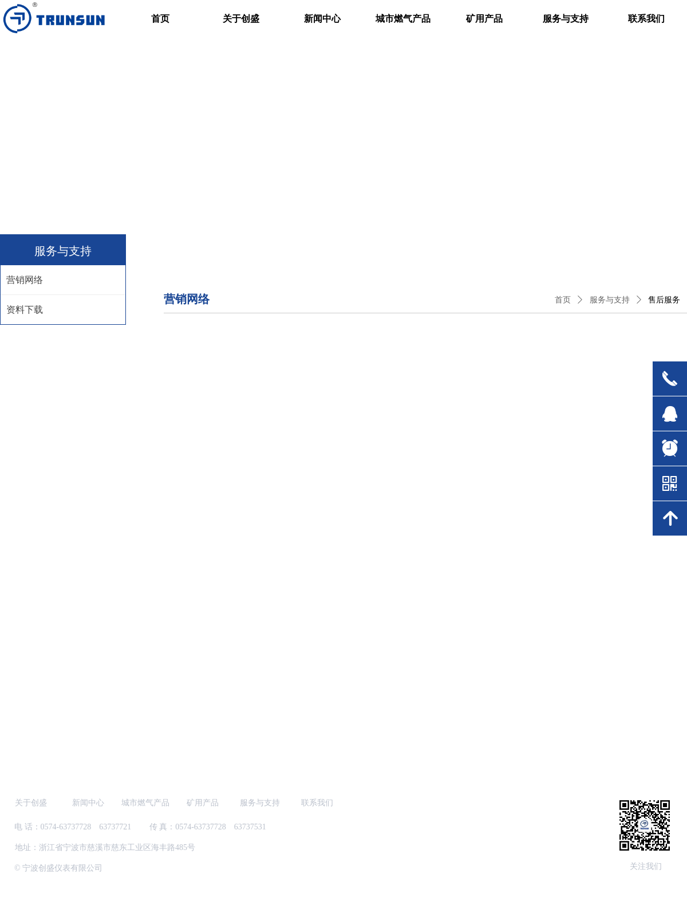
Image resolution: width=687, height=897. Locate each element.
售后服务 (664, 300)
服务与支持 (610, 300)
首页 (563, 300)
